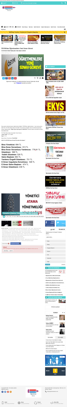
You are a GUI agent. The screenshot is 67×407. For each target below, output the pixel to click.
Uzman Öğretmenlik (61, 27)
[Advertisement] (42, 15)
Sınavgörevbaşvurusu (13, 240)
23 (39, 216)
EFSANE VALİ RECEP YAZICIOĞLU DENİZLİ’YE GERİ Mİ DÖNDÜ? (52, 332)
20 (34, 216)
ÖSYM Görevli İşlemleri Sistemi (27, 240)
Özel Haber (60, 337)
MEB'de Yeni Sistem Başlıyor (51, 348)
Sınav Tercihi (18, 229)
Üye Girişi (6, 250)
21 (36, 216)
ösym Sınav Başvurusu (6, 233)
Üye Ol (11, 250)
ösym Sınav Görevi (37, 228)
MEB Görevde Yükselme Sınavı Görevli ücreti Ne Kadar (12, 236)
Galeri (7, 27)
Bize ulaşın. (39, 403)
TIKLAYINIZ (14, 138)
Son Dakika (50, 337)
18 (31, 216)
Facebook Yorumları (15, 243)
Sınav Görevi (4, 229)
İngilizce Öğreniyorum (45, 27)
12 (20, 216)
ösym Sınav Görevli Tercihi (36, 231)
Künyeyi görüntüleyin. (25, 403)
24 (41, 216)
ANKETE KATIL (49, 237)
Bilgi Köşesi (3, 29)
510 (52, 222)
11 (19, 216)
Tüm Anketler (62, 229)
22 (37, 216)
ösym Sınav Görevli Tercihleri (24, 231)
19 (32, 216)
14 (24, 216)
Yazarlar (19, 27)
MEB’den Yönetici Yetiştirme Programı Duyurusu (23, 32)
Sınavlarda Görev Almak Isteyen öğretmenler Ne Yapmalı (13, 239)
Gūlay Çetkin (49, 329)
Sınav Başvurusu (5, 231)
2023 (29, 228)
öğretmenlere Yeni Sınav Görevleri (31, 239)
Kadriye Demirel (49, 315)
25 (42, 216)
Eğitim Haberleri (37, 27)
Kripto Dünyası (25, 27)
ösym (32, 228)
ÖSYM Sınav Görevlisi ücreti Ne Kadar (9, 235)
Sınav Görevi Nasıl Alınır (16, 232)
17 (29, 216)
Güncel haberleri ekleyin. (58, 403)
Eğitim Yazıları (53, 27)
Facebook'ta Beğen (50, 225)
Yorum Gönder (5, 243)
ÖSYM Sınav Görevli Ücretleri (36, 232)
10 (17, 216)
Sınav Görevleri (24, 229)
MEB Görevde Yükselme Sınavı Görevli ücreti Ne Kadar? (28, 235)
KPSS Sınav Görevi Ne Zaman (30, 233)
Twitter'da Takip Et (60, 225)
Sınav (20, 240)
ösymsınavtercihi (5, 240)
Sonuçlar (63, 264)
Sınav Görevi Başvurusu (13, 231)
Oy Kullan (47, 264)
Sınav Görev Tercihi (11, 229)
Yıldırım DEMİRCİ (49, 323)
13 (22, 216)
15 (26, 216)
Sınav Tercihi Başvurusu (6, 232)
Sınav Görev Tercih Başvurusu (33, 229)
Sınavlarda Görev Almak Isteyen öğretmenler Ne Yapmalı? (13, 237)
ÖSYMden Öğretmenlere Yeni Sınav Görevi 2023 (18, 228)
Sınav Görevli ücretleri (26, 232)
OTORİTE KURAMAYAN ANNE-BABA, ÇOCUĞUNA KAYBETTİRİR (52, 318)
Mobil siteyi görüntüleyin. (9, 403)
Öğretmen (31, 27)
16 (27, 216)
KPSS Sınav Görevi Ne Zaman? (17, 233)
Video (12, 27)
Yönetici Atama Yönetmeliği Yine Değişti (30, 3)
